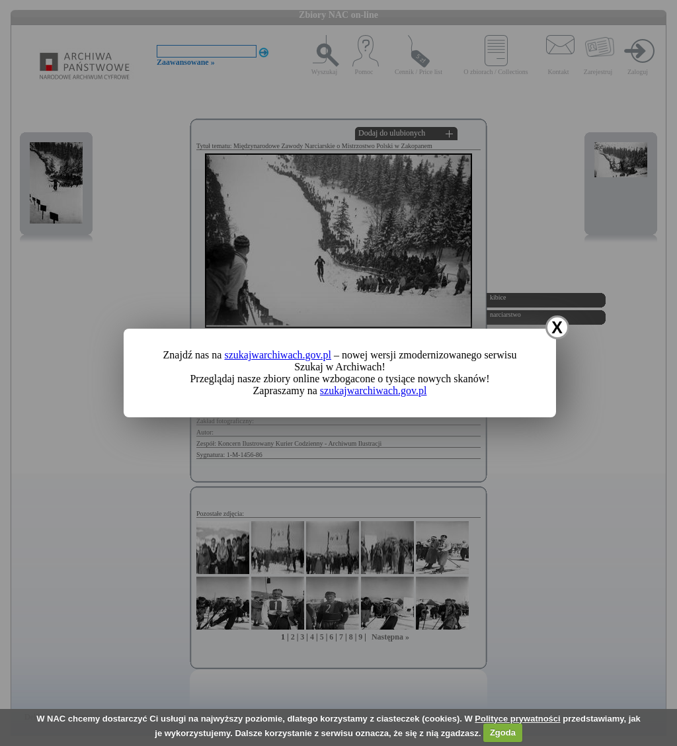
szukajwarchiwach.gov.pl (277, 354)
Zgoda (503, 732)
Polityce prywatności (517, 719)
